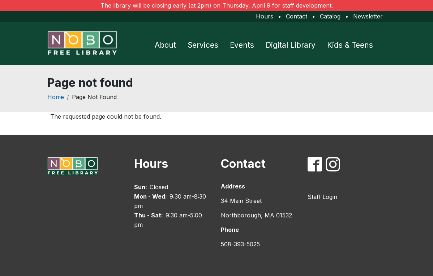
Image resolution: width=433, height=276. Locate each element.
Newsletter (368, 16)
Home (55, 97)
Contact (296, 16)
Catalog (330, 16)
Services (203, 45)
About (165, 45)
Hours (264, 16)
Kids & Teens (350, 45)
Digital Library (291, 45)
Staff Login (322, 196)
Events (242, 45)
